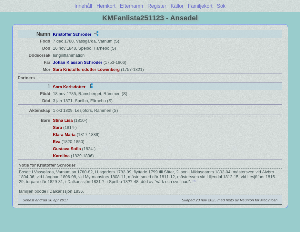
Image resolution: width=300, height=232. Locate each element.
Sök (221, 6)
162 (194, 180)
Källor (177, 6)
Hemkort (105, 6)
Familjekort (200, 6)
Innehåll (83, 6)
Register (156, 6)
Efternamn (131, 6)
